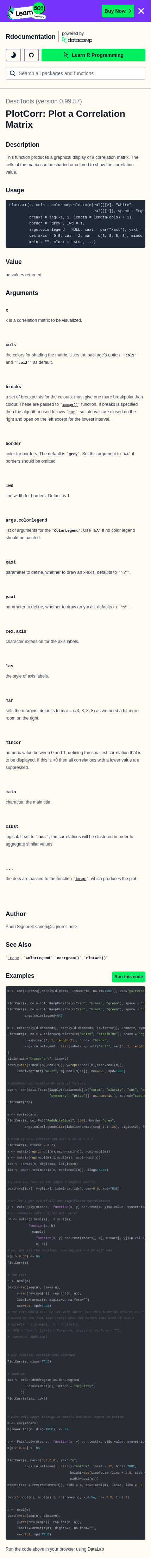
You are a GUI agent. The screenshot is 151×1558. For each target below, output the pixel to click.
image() (70, 405)
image (81, 879)
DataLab (96, 1549)
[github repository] (31, 55)
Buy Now (118, 11)
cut (72, 412)
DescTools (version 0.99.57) (44, 101)
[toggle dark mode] (13, 55)
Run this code (128, 976)
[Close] (141, 11)
